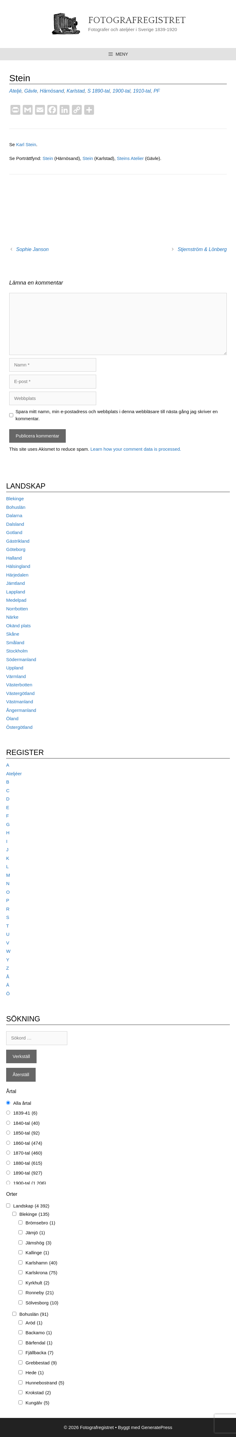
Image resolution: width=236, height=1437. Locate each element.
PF (157, 91)
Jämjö (35, 1232)
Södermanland (21, 659)
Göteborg (16, 549)
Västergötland (20, 693)
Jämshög (38, 1243)
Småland (15, 642)
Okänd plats (18, 625)
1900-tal (121, 91)
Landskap (31, 1206)
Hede (35, 1372)
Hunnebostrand (45, 1383)
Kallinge (37, 1252)
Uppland (14, 667)
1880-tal (27, 1163)
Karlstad (76, 91)
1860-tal (27, 1143)
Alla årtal (22, 1103)
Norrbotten (17, 608)
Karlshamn (41, 1263)
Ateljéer (14, 773)
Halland (14, 558)
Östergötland (19, 727)
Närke (12, 617)
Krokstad (38, 1392)
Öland (12, 718)
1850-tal (26, 1133)
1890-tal (101, 91)
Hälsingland (18, 566)
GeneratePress (156, 1427)
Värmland (16, 676)
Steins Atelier (130, 158)
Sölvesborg (42, 1303)
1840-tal (26, 1123)
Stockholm (17, 650)
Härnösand (52, 91)
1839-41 (25, 1113)
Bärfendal (39, 1343)
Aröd (34, 1323)
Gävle (30, 91)
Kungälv (37, 1403)
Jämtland (15, 583)
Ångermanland (21, 710)
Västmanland (19, 701)
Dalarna (14, 515)
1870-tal (27, 1153)
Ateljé (15, 91)
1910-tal (142, 91)
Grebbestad (41, 1363)
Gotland (14, 532)
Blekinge (15, 498)
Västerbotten (19, 684)
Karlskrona (41, 1272)
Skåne (12, 634)
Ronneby (40, 1292)
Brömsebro (40, 1223)
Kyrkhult (37, 1283)
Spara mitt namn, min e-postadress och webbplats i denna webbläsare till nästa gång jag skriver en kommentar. (117, 415)
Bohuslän (16, 507)
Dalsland (15, 524)
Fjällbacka (39, 1352)
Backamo (39, 1332)
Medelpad (16, 600)
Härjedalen (17, 574)
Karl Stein (26, 144)
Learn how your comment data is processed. (135, 449)
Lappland (15, 591)
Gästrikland (18, 541)
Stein (48, 158)
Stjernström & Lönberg (202, 249)
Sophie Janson (32, 249)
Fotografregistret (137, 20)
